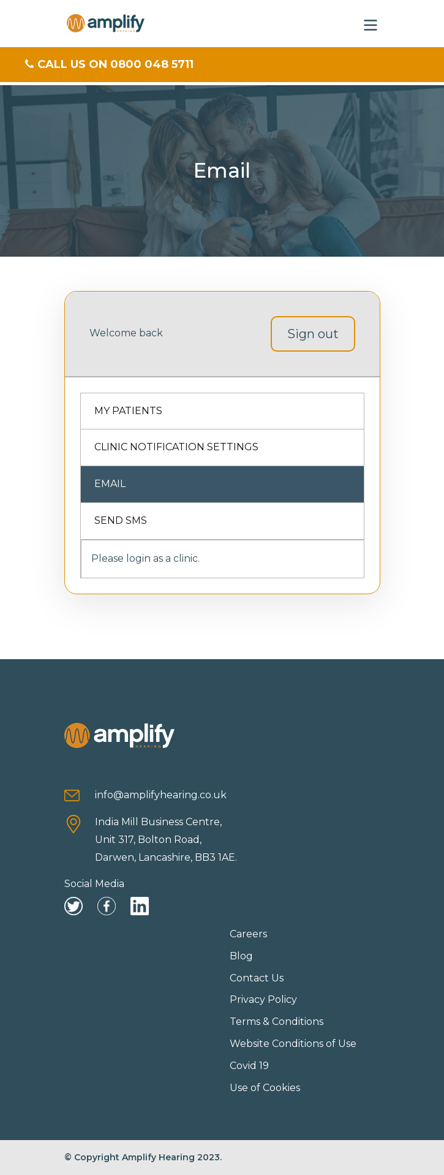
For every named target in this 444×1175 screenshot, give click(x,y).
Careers (248, 934)
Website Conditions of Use (293, 1043)
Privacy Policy (263, 999)
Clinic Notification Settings (176, 447)
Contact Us (257, 978)
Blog (241, 956)
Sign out (313, 334)
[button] (370, 23)
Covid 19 (249, 1065)
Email (110, 483)
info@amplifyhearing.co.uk (161, 795)
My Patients (128, 411)
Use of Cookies (265, 1088)
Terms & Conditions (276, 1021)
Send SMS (120, 520)
